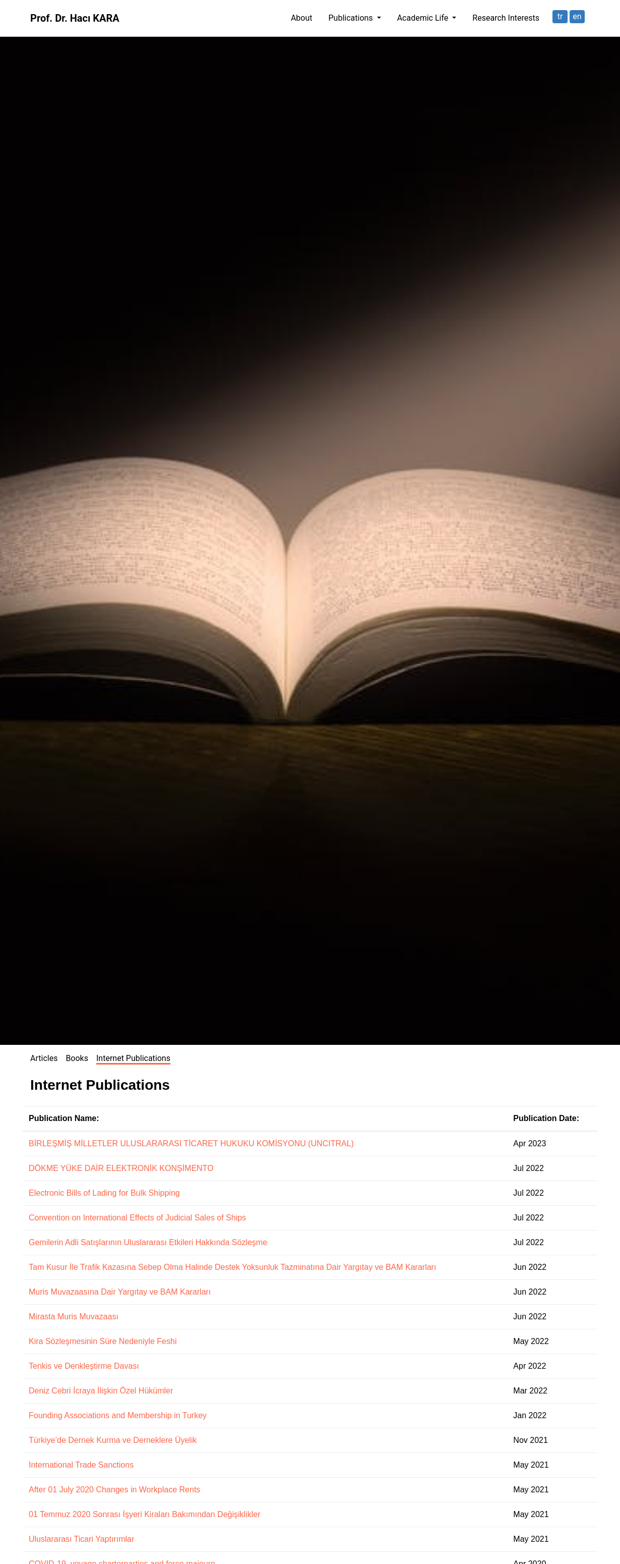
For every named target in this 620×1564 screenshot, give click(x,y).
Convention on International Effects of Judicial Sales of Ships (137, 1217)
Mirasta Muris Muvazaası (73, 1316)
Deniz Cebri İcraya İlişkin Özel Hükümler (101, 1390)
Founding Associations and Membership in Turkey (118, 1415)
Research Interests (505, 18)
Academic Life (424, 18)
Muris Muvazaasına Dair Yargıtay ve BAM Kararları (120, 1292)
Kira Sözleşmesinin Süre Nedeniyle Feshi (102, 1341)
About (302, 18)
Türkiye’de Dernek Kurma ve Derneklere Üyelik (113, 1440)
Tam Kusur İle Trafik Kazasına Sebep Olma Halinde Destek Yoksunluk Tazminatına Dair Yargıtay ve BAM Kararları (232, 1267)
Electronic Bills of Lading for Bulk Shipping (104, 1193)
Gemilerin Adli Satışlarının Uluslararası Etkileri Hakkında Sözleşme (148, 1242)
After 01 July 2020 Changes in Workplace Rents (114, 1489)
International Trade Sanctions (81, 1465)
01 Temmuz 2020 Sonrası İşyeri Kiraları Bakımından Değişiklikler (144, 1514)
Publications (352, 18)
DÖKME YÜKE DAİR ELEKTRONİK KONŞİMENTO (121, 1168)
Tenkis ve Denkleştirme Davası (84, 1366)
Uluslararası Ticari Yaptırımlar (81, 1539)
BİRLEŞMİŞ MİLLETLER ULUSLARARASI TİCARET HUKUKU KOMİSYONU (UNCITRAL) (191, 1143)
